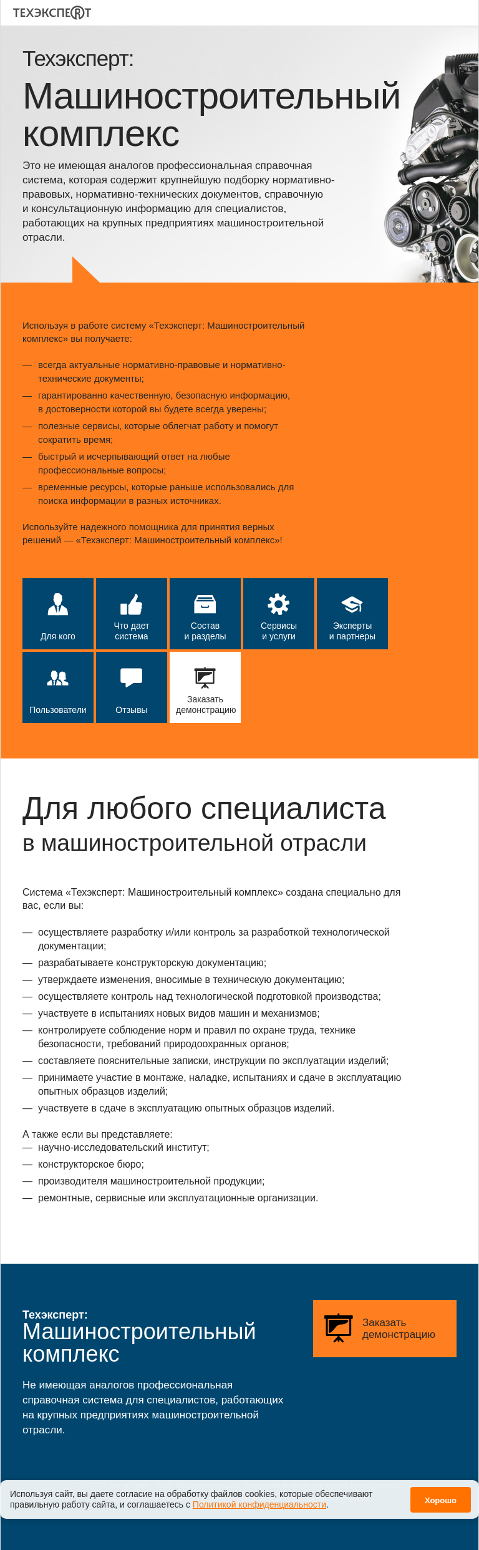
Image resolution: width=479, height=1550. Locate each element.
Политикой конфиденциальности (259, 1498)
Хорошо (441, 1493)
